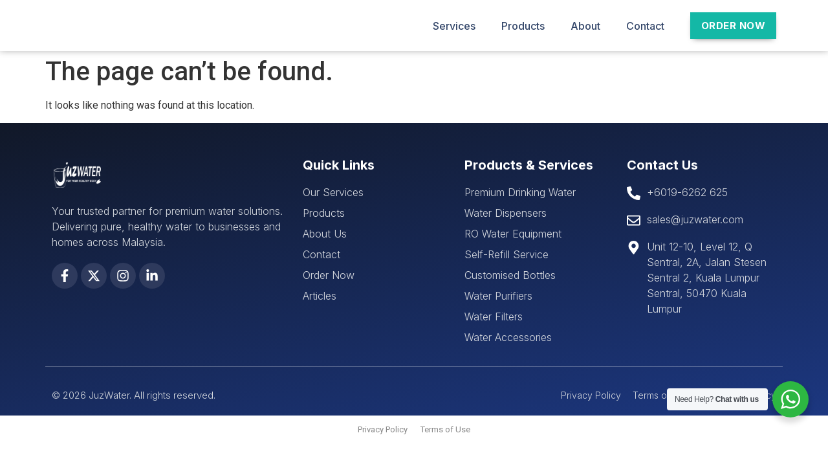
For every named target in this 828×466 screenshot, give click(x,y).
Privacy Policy (383, 429)
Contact (645, 25)
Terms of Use (445, 429)
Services (454, 25)
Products (523, 25)
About (585, 25)
